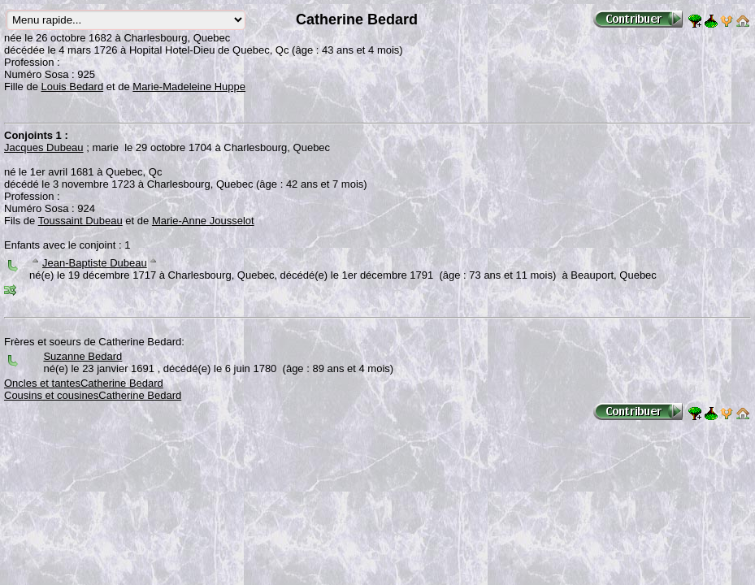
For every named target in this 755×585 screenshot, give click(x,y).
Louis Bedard (72, 86)
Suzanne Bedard (82, 356)
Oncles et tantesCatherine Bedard (83, 383)
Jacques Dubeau (44, 147)
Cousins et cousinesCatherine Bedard (92, 395)
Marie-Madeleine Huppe (188, 86)
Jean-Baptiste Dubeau (94, 263)
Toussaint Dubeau (80, 220)
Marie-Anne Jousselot (203, 220)
